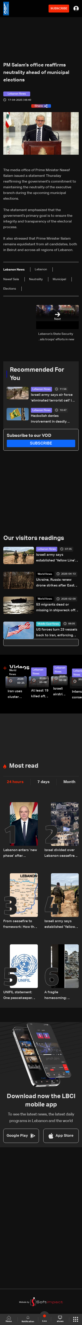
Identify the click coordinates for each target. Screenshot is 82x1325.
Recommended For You (37, 374)
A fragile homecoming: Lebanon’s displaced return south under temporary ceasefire (61, 996)
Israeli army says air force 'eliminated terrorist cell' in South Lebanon (52, 398)
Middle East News (48, 624)
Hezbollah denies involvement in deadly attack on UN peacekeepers (49, 419)
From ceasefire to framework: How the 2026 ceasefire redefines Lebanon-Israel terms (19, 925)
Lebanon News (41, 389)
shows (60, 1319)
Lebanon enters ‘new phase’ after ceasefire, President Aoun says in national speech (20, 853)
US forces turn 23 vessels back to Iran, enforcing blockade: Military (56, 633)
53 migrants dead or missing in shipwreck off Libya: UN (55, 608)
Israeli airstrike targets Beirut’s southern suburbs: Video (60, 692)
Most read (23, 766)
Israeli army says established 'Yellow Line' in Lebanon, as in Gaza (57, 558)
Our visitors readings (33, 538)
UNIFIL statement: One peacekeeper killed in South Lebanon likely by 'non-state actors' (17, 996)
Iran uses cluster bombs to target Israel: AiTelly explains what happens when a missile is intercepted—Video (17, 695)
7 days (43, 782)
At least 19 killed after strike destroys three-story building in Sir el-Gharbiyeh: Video (40, 694)
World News (45, 574)
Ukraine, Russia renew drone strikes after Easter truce (57, 583)
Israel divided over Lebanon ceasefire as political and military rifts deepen (60, 853)
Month (69, 782)
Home (9, 1319)
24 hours (15, 782)
